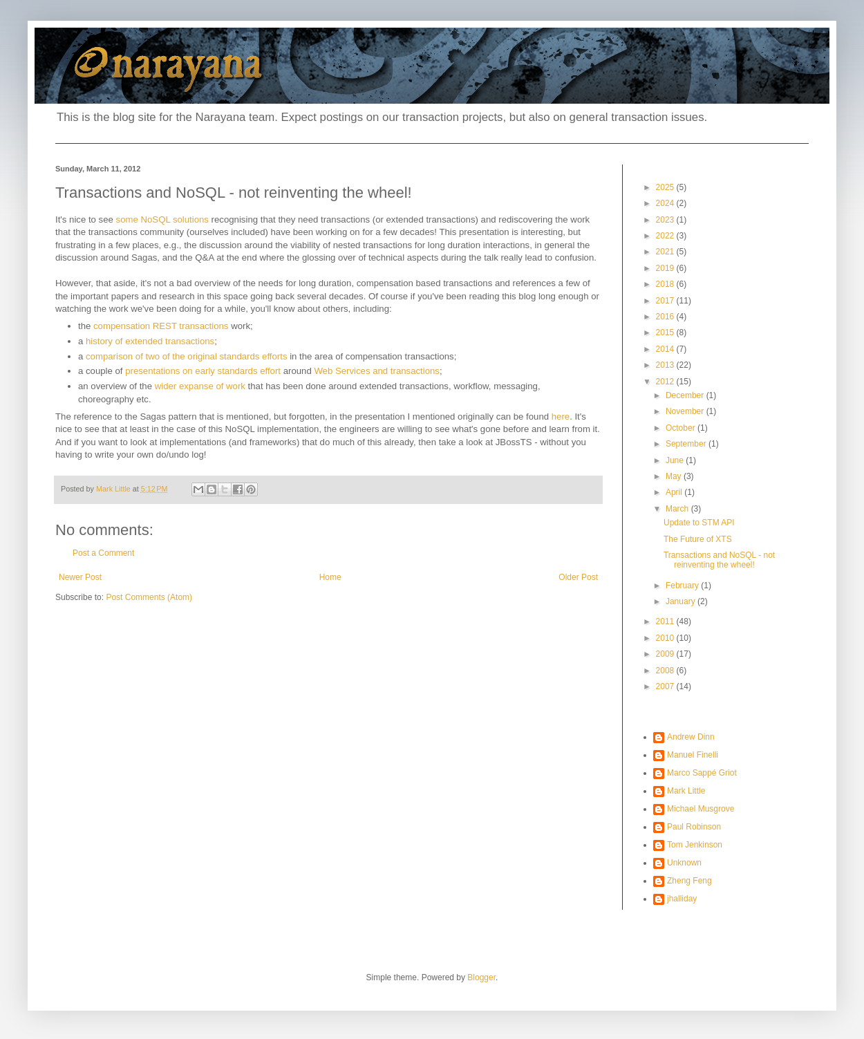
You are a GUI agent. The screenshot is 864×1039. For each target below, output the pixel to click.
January (681, 601)
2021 (666, 251)
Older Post (578, 577)
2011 (666, 621)
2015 (666, 332)
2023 (666, 220)
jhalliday (682, 899)
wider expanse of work (200, 386)
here (561, 416)
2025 (666, 187)
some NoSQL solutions (162, 219)
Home (330, 577)
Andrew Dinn (691, 737)
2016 (666, 316)
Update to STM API (699, 522)
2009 (666, 654)
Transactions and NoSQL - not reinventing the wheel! (719, 560)
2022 (666, 236)
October (681, 428)
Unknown (684, 863)
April (675, 492)
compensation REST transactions (160, 326)
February (683, 585)
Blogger (481, 977)
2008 (666, 670)
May (675, 476)
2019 (666, 268)
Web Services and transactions (377, 371)
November (686, 411)
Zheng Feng (689, 881)
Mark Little (686, 791)
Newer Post (80, 577)
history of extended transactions (150, 341)
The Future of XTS (698, 539)
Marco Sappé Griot (702, 773)
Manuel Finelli (692, 755)
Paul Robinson (694, 827)
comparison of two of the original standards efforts (187, 356)
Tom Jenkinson (694, 845)
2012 (666, 381)
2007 (666, 686)
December (686, 395)
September (687, 444)
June (676, 460)
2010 (666, 638)
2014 (666, 349)
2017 (666, 301)
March (678, 509)
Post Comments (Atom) (149, 597)
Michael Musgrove (700, 809)
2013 (666, 365)
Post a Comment (103, 553)
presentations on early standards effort (203, 371)
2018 (666, 284)
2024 (666, 203)
